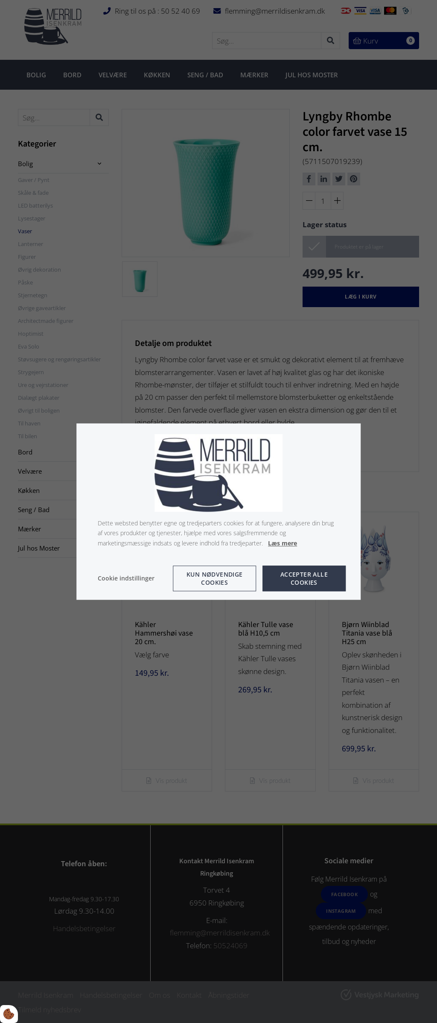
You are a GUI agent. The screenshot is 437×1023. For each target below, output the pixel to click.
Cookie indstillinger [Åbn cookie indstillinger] (126, 578)
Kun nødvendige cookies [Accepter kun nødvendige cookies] (214, 578)
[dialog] (218, 511)
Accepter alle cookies (304, 578)
